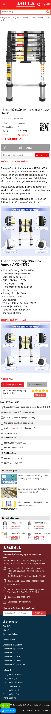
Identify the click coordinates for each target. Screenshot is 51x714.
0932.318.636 (11, 448)
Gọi (5, 705)
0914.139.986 (13, 443)
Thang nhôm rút (29, 17)
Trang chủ (4, 17)
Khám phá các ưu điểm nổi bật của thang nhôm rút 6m (33, 503)
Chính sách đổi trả (10, 652)
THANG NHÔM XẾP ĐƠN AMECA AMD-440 (42, 523)
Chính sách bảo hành (12, 660)
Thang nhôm (16, 17)
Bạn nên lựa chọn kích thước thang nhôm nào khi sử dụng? (33, 490)
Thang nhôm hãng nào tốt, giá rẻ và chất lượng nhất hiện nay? (33, 477)
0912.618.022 (12, 459)
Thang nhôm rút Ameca (13, 674)
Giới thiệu (7, 626)
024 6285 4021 (23, 581)
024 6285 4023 (38, 581)
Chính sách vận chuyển (13, 649)
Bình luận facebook (37, 385)
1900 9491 (15, 428)
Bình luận (18, 119)
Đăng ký (39, 613)
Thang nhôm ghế (10, 678)
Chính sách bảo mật (11, 656)
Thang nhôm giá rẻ (11, 690)
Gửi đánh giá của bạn (12, 385)
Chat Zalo (8, 710)
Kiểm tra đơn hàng (10, 634)
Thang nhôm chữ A (11, 694)
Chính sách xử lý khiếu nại (14, 664)
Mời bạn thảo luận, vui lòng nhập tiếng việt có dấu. (16, 393)
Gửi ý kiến (40, 395)
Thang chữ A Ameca (11, 686)
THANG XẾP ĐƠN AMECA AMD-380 (42, 533)
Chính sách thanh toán (12, 645)
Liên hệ (6, 630)
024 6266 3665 (13, 584)
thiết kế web (28, 705)
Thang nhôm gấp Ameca (13, 682)
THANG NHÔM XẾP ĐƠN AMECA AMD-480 (17, 523)
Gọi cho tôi (41, 155)
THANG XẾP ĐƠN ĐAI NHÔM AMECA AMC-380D (17, 533)
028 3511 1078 (23, 597)
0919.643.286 (11, 464)
